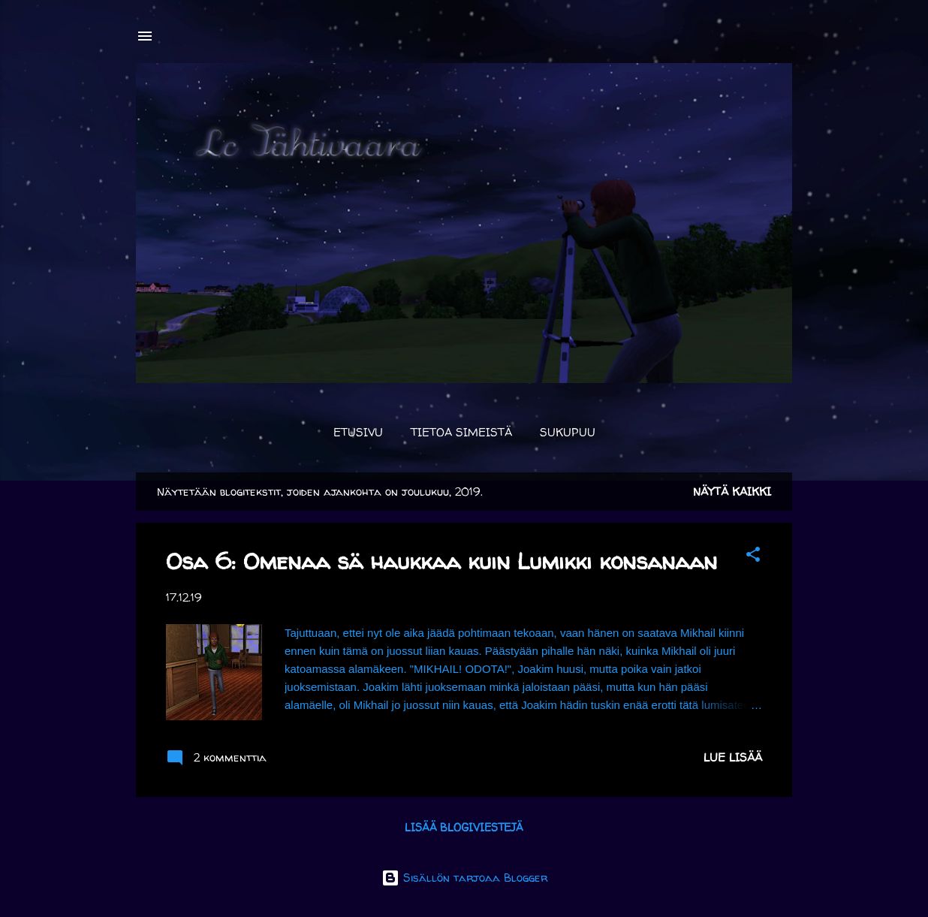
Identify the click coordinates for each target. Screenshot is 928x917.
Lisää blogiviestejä (464, 827)
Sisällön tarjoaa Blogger (464, 877)
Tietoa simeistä (461, 432)
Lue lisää (733, 757)
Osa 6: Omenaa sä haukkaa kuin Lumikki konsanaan (441, 560)
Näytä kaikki (732, 491)
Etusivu (358, 432)
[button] (753, 557)
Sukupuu (567, 432)
